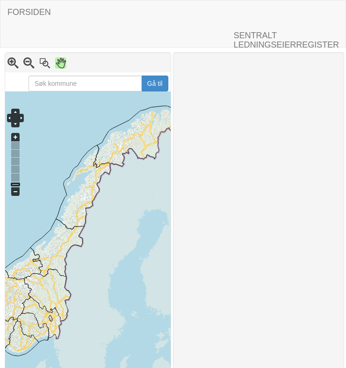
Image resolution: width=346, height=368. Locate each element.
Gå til (155, 83)
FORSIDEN (29, 12)
